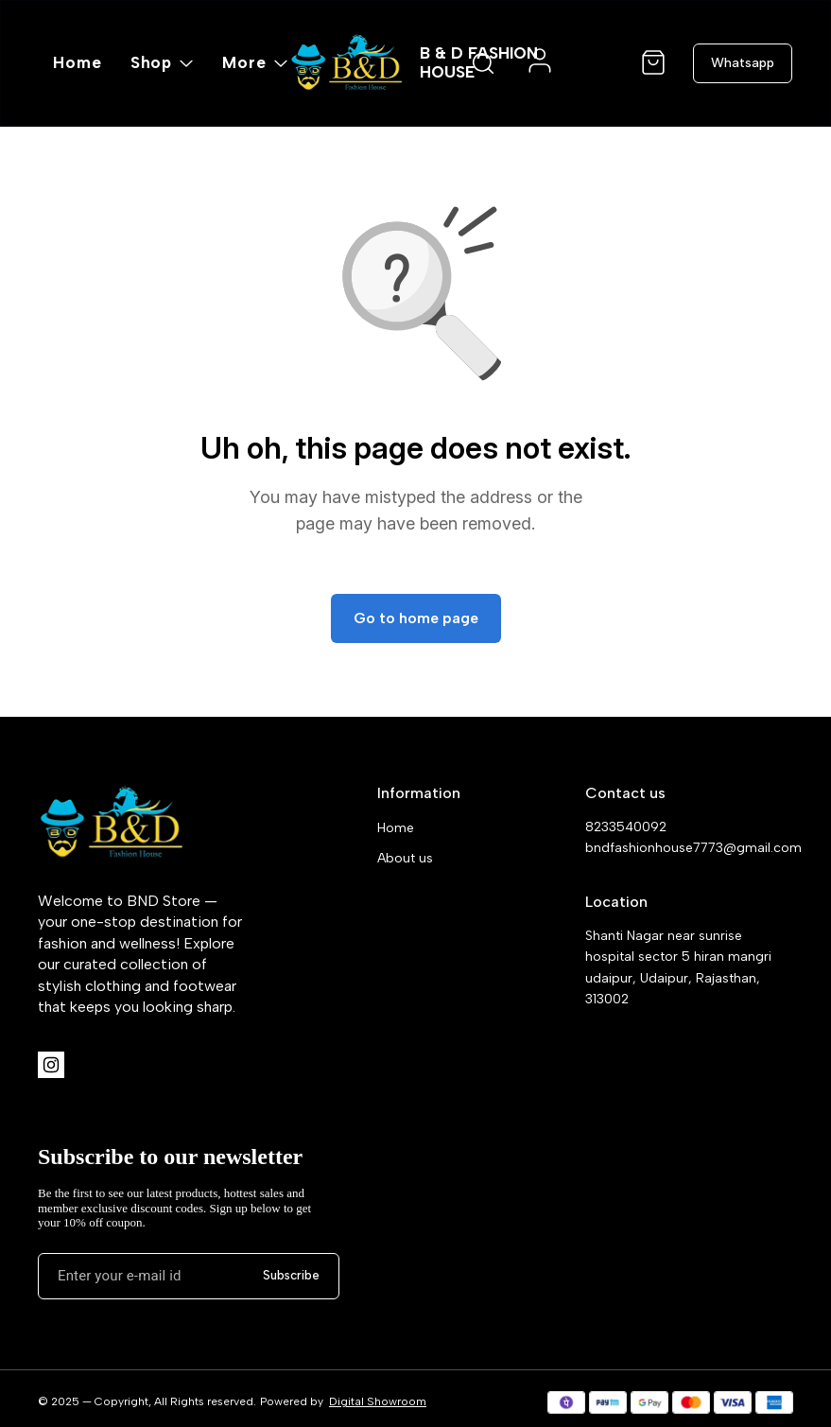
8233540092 (626, 827)
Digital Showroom (377, 1401)
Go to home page (416, 618)
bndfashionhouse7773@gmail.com (689, 848)
